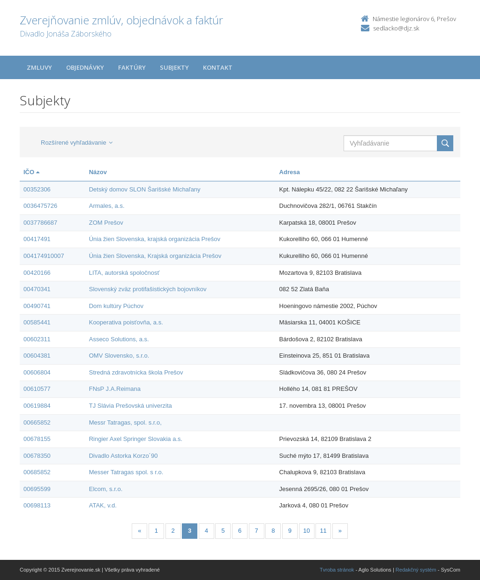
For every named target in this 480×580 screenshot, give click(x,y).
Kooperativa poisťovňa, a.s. (126, 322)
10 (306, 530)
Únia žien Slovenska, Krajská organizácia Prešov (155, 255)
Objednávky (85, 67)
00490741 (37, 305)
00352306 (37, 189)
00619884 (37, 405)
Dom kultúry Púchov (116, 305)
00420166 (37, 272)
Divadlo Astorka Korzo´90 (123, 455)
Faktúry (132, 67)
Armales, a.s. (107, 205)
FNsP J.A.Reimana (115, 388)
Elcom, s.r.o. (106, 488)
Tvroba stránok (337, 570)
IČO (31, 172)
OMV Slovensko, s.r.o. (119, 355)
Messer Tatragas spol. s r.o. (126, 472)
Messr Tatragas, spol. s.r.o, (125, 422)
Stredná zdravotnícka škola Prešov (136, 372)
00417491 (37, 238)
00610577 (37, 388)
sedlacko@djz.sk (396, 28)
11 (323, 530)
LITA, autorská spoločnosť (124, 272)
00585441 (37, 322)
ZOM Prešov (106, 222)
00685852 (37, 472)
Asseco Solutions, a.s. (119, 339)
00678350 (37, 455)
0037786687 (40, 222)
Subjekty (174, 67)
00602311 (37, 339)
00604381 (37, 355)
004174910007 (43, 255)
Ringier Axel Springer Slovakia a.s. (135, 438)
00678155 (37, 438)
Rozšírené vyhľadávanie (76, 142)
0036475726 (40, 205)
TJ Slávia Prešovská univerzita (130, 405)
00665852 (37, 422)
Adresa (289, 172)
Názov (98, 172)
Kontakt (217, 67)
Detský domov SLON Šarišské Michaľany (145, 189)
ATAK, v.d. (103, 505)
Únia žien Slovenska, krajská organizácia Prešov (154, 238)
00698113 (37, 505)
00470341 (37, 289)
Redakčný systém (416, 570)
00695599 (37, 488)
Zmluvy (39, 67)
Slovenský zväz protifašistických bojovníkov (148, 289)
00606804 (37, 372)
